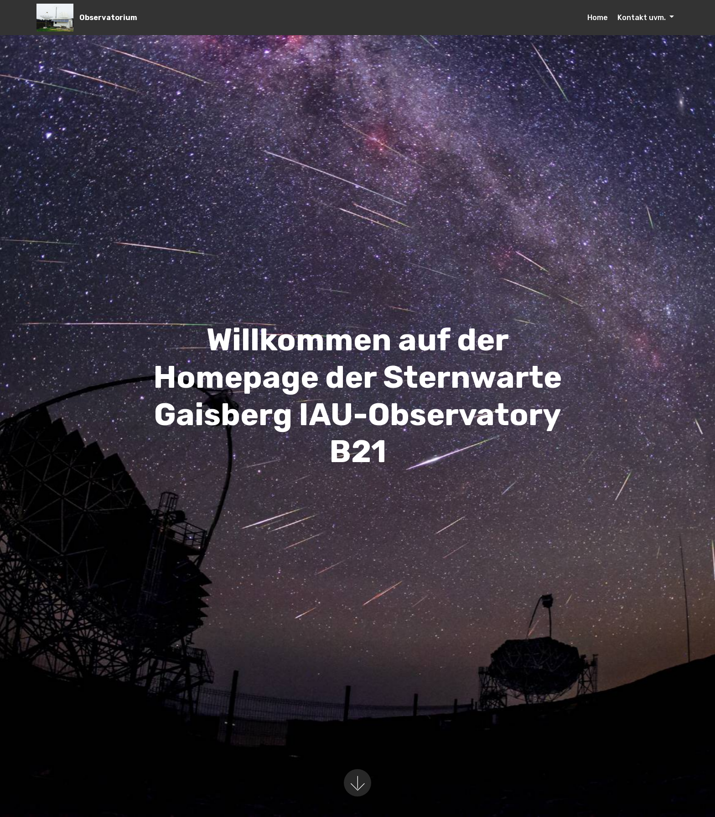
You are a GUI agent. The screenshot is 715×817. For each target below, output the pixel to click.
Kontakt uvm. (642, 17)
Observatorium (108, 17)
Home (597, 17)
